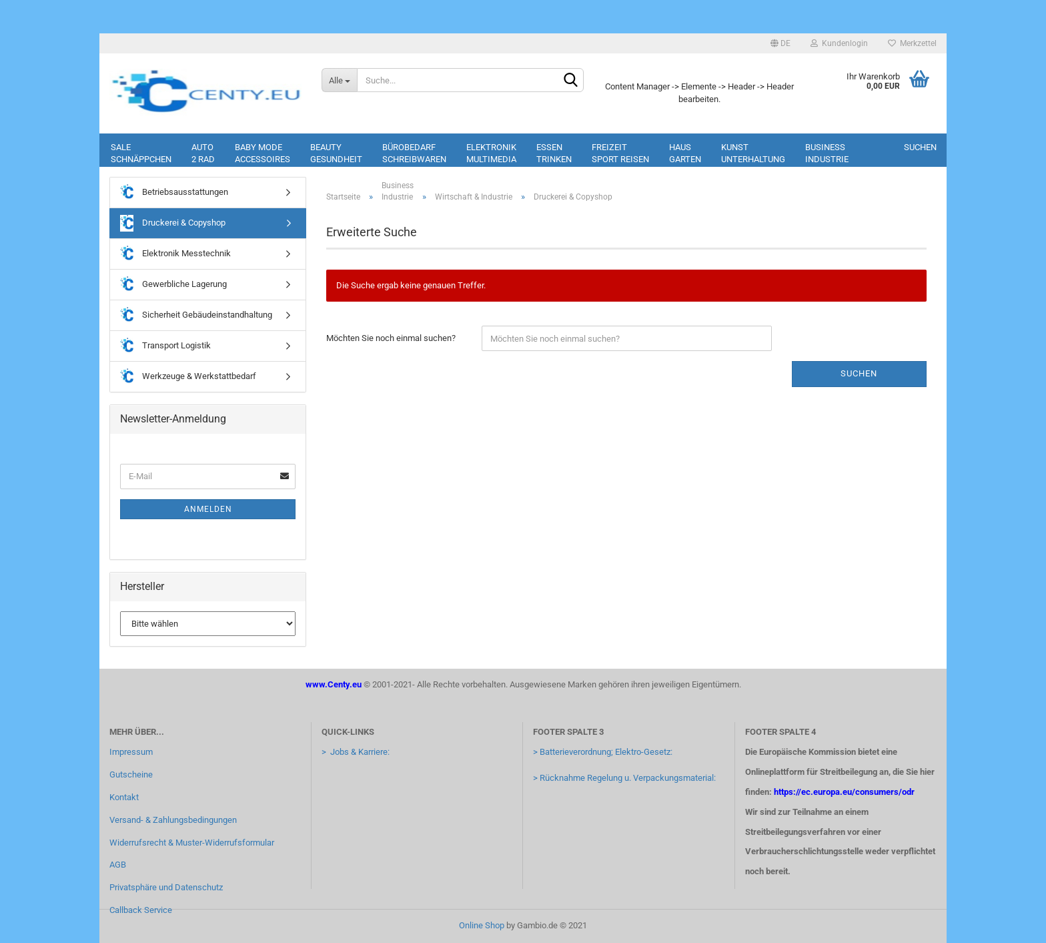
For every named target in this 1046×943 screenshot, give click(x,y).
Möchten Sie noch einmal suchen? (391, 338)
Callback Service (140, 910)
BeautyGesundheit (336, 153)
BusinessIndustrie (827, 153)
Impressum (131, 752)
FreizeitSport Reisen (620, 153)
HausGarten (685, 153)
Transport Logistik (165, 346)
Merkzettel (912, 43)
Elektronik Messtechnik (175, 254)
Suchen (920, 147)
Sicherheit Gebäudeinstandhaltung (196, 315)
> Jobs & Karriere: (356, 752)
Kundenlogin (839, 43)
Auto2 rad (203, 153)
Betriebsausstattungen (174, 192)
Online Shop (481, 925)
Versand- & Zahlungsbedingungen (173, 820)
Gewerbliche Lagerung (173, 284)
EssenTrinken (554, 153)
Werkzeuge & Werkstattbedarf (188, 376)
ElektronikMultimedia (491, 153)
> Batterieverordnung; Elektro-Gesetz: (602, 752)
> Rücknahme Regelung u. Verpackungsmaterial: (624, 778)
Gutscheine (131, 774)
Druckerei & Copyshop (172, 223)
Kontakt (124, 797)
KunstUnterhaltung (753, 153)
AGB (117, 865)
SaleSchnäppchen (141, 153)
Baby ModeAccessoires (262, 153)
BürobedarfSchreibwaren (414, 153)
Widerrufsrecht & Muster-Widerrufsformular (191, 843)
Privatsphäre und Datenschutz (166, 887)
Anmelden (208, 509)
